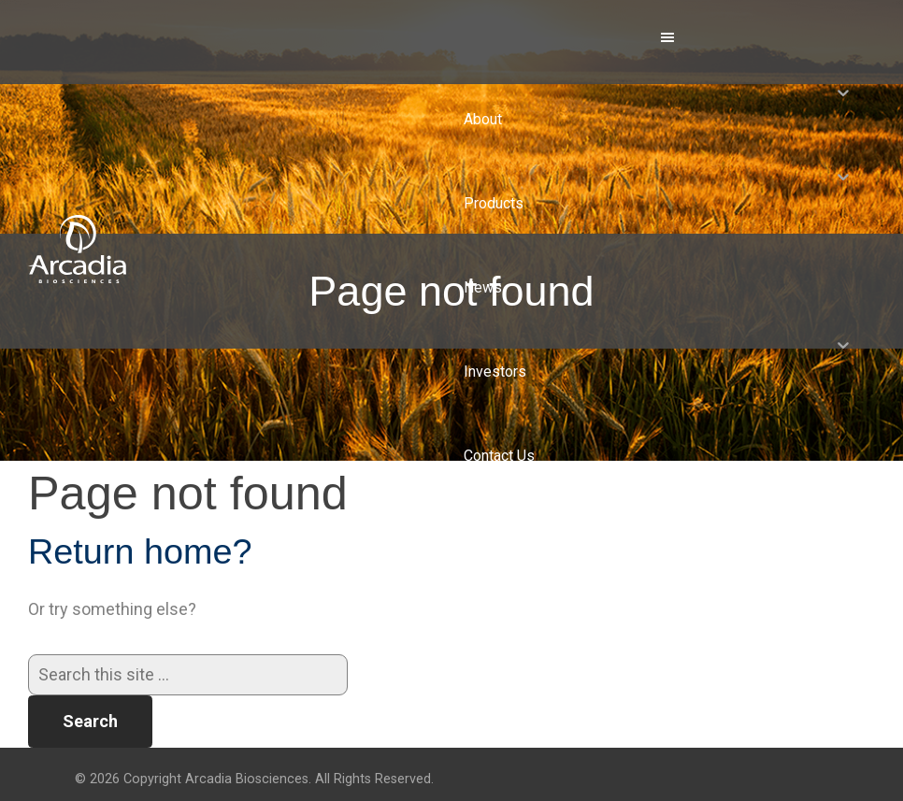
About (483, 119)
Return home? (140, 551)
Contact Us (499, 456)
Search (90, 721)
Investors (495, 371)
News (483, 287)
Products (493, 203)
